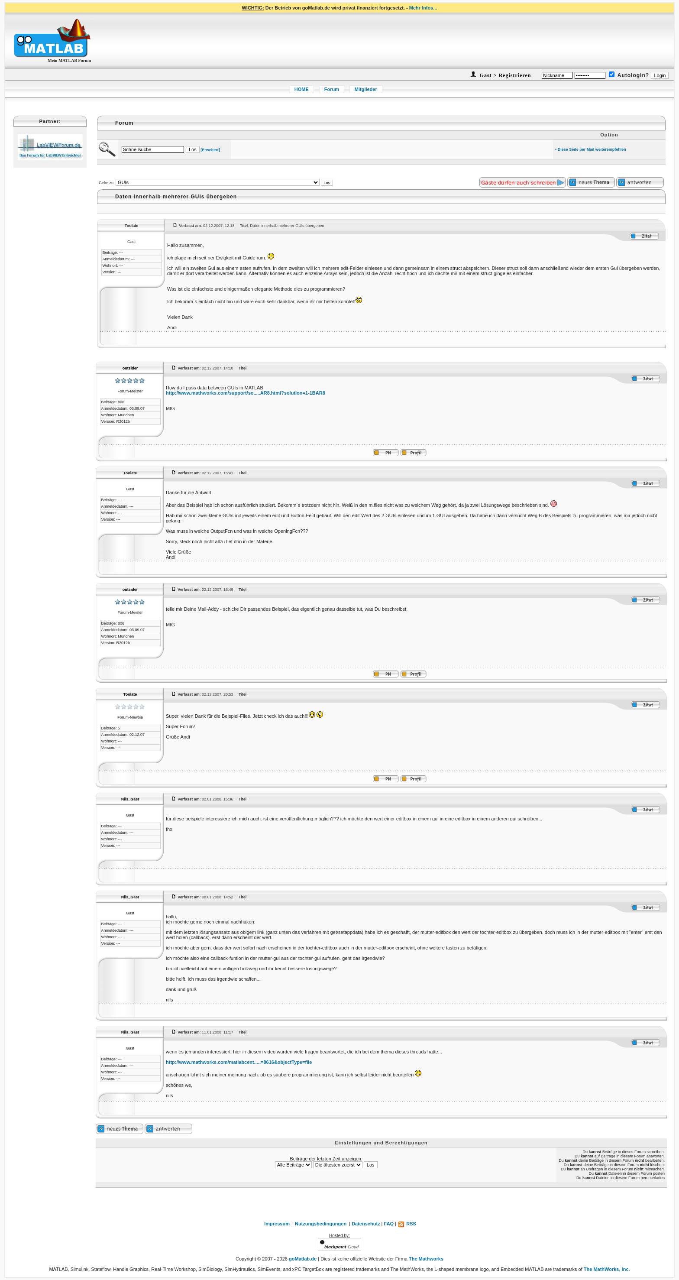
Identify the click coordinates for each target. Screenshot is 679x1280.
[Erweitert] (210, 150)
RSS (407, 1223)
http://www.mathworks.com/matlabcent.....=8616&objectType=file (239, 1062)
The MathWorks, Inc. (607, 1269)
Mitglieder (366, 89)
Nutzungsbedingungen (320, 1223)
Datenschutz (366, 1223)
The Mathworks (426, 1258)
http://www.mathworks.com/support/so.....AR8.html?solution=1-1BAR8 (245, 392)
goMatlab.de (303, 1258)
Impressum (277, 1223)
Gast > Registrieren (504, 75)
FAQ (389, 1223)
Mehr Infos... (423, 7)
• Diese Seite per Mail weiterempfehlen (590, 149)
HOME (301, 89)
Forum (331, 89)
